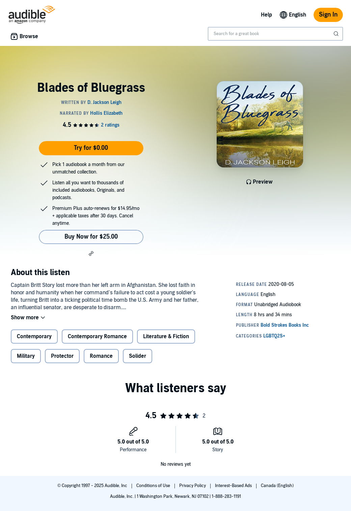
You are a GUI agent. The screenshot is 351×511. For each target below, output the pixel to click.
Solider (137, 356)
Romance (101, 356)
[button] (91, 253)
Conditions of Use (153, 485)
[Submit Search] (337, 34)
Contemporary (34, 336)
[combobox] (275, 34)
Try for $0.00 (91, 148)
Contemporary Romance (97, 336)
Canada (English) (277, 485)
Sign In (328, 14)
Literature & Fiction (166, 336)
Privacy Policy (193, 485)
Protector (62, 356)
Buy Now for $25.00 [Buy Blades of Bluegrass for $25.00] (91, 236)
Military (26, 356)
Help (266, 14)
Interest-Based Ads (234, 485)
